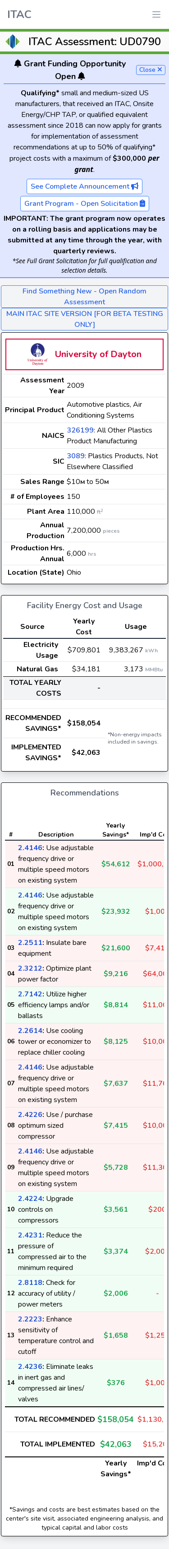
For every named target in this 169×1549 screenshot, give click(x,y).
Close (150, 69)
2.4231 (30, 1235)
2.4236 (30, 1367)
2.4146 (30, 848)
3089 (76, 456)
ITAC (19, 14)
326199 (80, 430)
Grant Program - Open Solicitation (84, 204)
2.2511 (30, 943)
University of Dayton (98, 354)
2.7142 (30, 994)
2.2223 (30, 1319)
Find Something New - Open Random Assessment (84, 296)
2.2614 (30, 1031)
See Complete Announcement (84, 186)
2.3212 (30, 968)
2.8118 (30, 1283)
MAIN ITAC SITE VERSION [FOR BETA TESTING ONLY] (84, 319)
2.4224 (30, 1199)
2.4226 (30, 1115)
